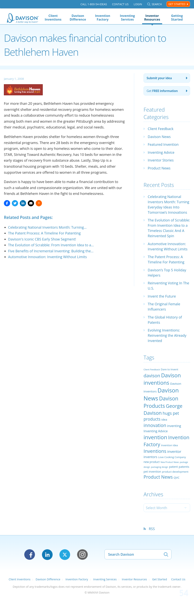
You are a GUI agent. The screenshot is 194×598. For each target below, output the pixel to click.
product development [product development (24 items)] (175, 471)
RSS (152, 528)
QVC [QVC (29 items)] (176, 477)
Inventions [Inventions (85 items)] (155, 451)
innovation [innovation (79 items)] (155, 425)
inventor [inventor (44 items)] (174, 451)
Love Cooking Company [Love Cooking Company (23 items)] (172, 457)
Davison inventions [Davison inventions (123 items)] (162, 379)
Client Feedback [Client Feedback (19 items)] (152, 369)
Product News (159, 168)
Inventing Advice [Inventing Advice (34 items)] (156, 431)
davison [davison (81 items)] (152, 375)
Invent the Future (162, 296)
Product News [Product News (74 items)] (158, 477)
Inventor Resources (152, 18)
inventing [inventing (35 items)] (174, 426)
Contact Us (120, 4)
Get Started (176, 4)
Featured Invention (163, 144)
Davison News (159, 136)
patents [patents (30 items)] (184, 467)
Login (138, 4)
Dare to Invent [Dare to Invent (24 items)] (169, 369)
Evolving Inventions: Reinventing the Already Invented (167, 335)
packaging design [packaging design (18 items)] (159, 466)
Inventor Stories (161, 160)
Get (162, 91)
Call (94, 4)
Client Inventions (53, 18)
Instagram (82, 554)
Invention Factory (102, 18)
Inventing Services (127, 18)
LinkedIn (47, 554)
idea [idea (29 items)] (164, 419)
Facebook (29, 554)
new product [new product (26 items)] (152, 462)
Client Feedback (160, 128)
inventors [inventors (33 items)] (150, 457)
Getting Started (177, 18)
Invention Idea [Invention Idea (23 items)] (169, 445)
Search (157, 4)
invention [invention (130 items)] (155, 437)
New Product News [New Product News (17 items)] (170, 462)
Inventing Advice (161, 152)
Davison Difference (78, 18)
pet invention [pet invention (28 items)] (152, 471)
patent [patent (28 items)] (173, 467)
